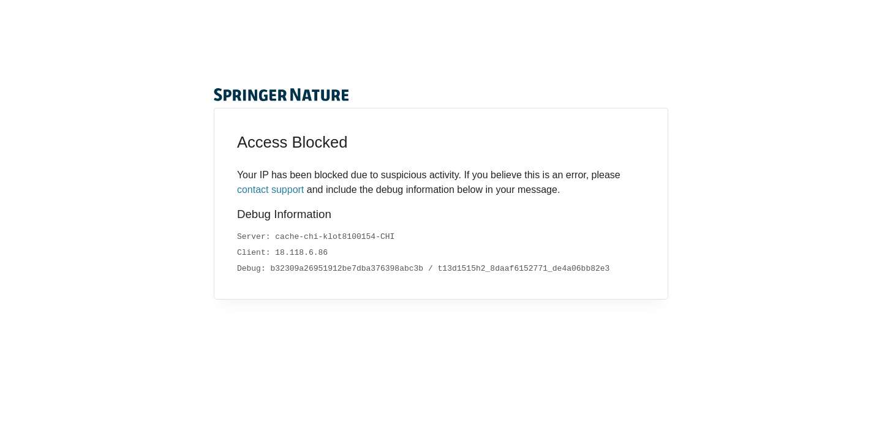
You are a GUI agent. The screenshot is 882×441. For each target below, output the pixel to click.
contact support (270, 189)
